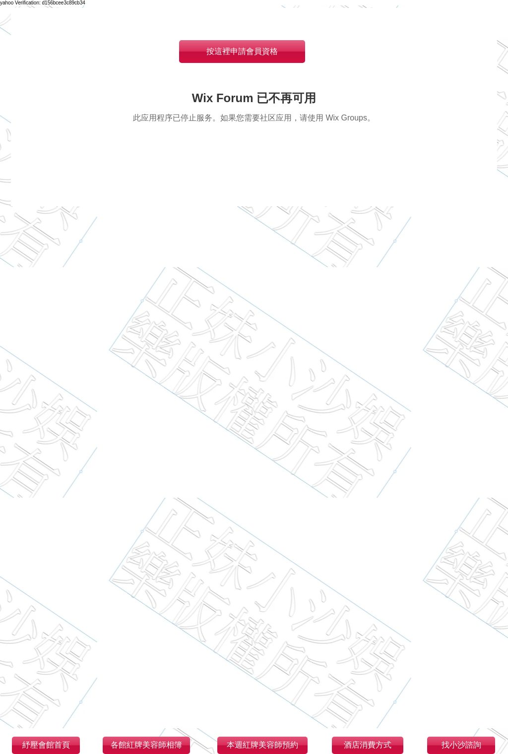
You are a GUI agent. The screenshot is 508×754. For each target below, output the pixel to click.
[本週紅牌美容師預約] (262, 745)
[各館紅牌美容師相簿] (146, 745)
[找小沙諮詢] (461, 745)
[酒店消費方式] (367, 745)
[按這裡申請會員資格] (242, 51)
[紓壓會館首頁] (46, 745)
